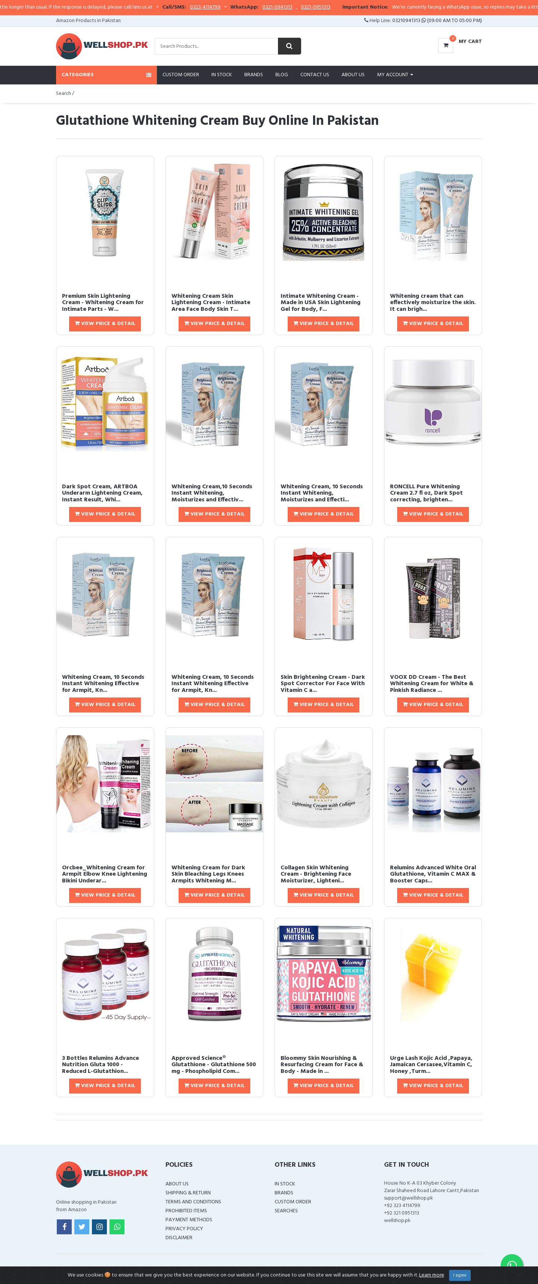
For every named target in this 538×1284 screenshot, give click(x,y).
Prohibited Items (186, 1211)
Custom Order (181, 75)
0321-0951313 (332, 7)
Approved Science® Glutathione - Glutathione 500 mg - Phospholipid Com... (213, 1065)
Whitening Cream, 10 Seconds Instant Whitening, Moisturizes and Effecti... (322, 493)
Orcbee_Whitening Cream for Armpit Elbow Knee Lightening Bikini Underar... (104, 874)
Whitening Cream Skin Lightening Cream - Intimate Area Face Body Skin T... (210, 302)
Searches (286, 1211)
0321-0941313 (294, 7)
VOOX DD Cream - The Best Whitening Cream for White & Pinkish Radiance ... (431, 683)
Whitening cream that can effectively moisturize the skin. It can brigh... (433, 302)
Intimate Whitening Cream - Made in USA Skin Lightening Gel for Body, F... (321, 302)
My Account (395, 75)
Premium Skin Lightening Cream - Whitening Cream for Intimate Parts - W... (103, 302)
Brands (253, 75)
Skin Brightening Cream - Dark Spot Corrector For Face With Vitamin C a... (323, 683)
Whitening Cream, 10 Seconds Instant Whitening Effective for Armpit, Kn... (103, 683)
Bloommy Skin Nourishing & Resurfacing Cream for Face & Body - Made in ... (322, 1065)
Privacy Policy (184, 1229)
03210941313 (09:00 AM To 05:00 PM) (437, 20)
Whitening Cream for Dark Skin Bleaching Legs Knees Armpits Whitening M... (208, 874)
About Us (353, 75)
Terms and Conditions (193, 1202)
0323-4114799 (221, 7)
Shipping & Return (188, 1193)
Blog (281, 75)
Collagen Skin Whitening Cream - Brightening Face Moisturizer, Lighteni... (316, 874)
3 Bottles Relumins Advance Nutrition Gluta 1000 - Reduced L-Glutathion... (100, 1065)
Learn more (431, 1275)
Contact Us (314, 75)
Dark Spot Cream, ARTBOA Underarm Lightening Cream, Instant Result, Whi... (102, 493)
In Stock (221, 75)
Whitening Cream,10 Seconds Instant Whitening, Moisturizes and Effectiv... (211, 493)
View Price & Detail (105, 323)
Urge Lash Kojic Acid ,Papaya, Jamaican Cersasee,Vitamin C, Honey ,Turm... (431, 1065)
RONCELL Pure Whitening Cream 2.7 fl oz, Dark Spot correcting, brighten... (426, 493)
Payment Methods (189, 1220)
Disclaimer (179, 1238)
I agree (460, 1275)
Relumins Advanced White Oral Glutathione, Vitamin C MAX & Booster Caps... (433, 874)
